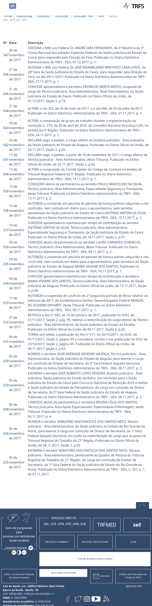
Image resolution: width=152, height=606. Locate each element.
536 (6, 247)
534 (6, 283)
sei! (137, 525)
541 (6, 159)
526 (6, 433)
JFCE (53, 524)
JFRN (75, 524)
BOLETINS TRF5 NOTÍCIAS (95, 542)
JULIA (133, 542)
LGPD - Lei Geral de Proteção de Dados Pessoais (19, 576)
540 (6, 174)
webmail (101, 576)
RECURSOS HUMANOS (57, 542)
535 (6, 264)
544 (6, 111)
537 (6, 230)
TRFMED (106, 525)
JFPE (68, 524)
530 (6, 361)
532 (6, 322)
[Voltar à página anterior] (8, 16)
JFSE (83, 524)
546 (6, 74)
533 (6, 303)
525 (6, 462)
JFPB (61, 524)
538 (6, 210)
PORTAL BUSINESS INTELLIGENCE (95, 559)
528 (6, 409)
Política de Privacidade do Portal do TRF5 (133, 576)
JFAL (46, 524)
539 (6, 191)
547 (6, 55)
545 (6, 94)
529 (6, 385)
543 (6, 128)
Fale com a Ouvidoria (63, 573)
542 (6, 145)
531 (6, 341)
